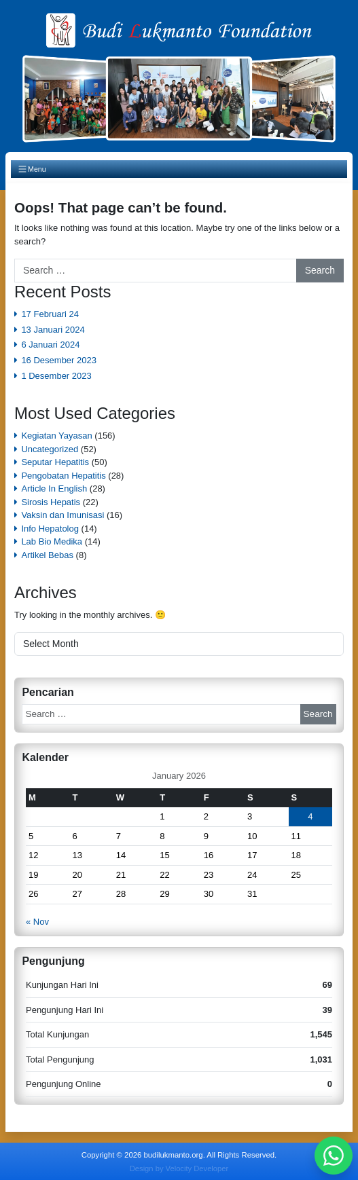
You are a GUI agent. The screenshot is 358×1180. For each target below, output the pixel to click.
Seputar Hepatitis (55, 462)
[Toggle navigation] (179, 169)
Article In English (54, 488)
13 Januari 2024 (52, 330)
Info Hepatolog (50, 528)
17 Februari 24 (50, 314)
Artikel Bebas (47, 555)
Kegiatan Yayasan (56, 435)
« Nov (37, 922)
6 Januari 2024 (50, 344)
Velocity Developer (197, 1168)
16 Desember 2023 (58, 360)
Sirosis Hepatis (50, 502)
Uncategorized (49, 449)
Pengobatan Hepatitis (63, 476)
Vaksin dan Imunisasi (62, 515)
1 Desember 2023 (56, 376)
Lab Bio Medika (51, 541)
